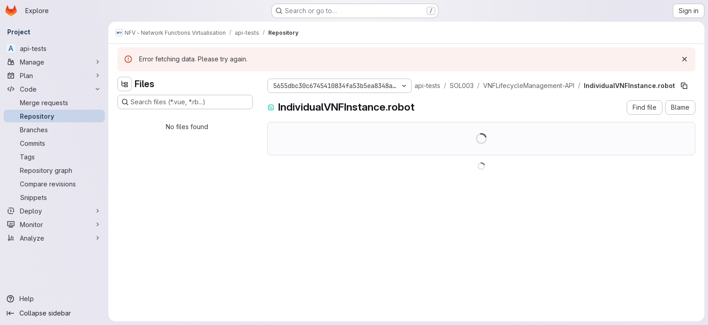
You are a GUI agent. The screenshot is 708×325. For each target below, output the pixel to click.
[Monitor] (54, 224)
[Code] (54, 89)
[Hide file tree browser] (124, 84)
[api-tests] (54, 48)
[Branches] (54, 129)
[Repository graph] (54, 170)
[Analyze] (54, 238)
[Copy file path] (684, 86)
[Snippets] (54, 197)
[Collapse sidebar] (54, 313)
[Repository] (54, 116)
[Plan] (54, 75)
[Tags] (54, 156)
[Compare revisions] (54, 183)
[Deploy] (54, 210)
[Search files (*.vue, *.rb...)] (185, 102)
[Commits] (54, 143)
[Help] (54, 298)
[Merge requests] (54, 102)
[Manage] (54, 62)
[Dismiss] (684, 59)
